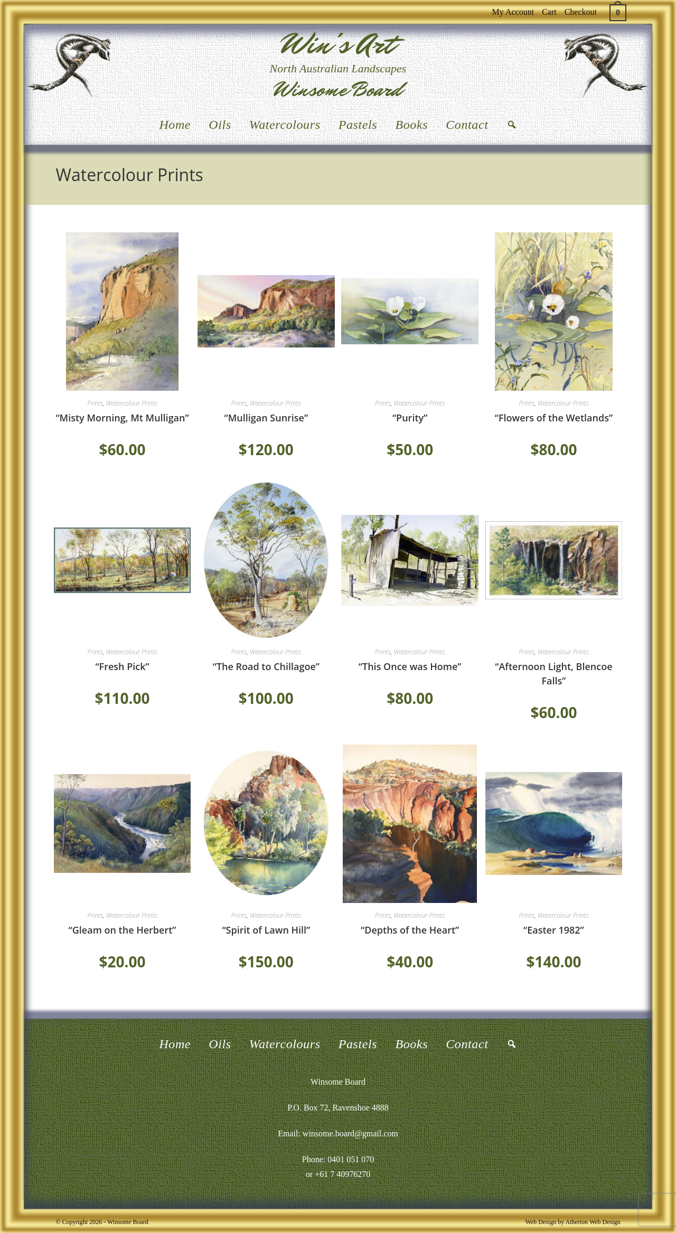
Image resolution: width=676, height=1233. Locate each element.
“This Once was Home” (410, 666)
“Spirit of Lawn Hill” (266, 930)
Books (411, 124)
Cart (549, 11)
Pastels (358, 124)
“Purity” (409, 417)
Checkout (581, 11)
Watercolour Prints (131, 403)
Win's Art (337, 44)
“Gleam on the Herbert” (122, 930)
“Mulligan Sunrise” (266, 417)
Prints (95, 403)
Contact (467, 124)
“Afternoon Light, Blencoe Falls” (553, 673)
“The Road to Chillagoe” (266, 666)
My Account (513, 11)
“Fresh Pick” (122, 666)
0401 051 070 (350, 1159)
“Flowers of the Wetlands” (554, 417)
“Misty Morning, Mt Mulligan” (122, 417)
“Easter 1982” (553, 930)
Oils (220, 124)
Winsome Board (337, 89)
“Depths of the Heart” (410, 930)
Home (175, 124)
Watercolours (285, 124)
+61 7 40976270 (342, 1174)
